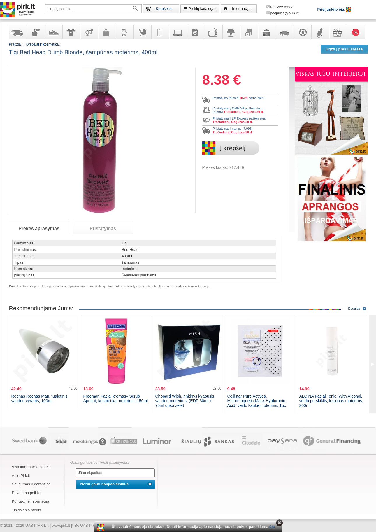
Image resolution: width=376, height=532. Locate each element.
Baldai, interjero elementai (248, 32)
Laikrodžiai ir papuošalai (124, 32)
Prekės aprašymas (38, 228)
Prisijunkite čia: (332, 9)
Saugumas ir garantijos (31, 484)
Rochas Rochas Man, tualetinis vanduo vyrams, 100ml (39, 398)
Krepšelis (163, 8)
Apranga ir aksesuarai (71, 32)
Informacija (241, 8)
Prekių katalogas (202, 8)
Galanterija (106, 32)
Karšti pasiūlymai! (357, 32)
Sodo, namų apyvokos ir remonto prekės (266, 32)
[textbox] (93, 8)
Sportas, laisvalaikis (302, 32)
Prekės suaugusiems (88, 32)
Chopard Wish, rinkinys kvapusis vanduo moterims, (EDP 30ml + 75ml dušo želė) (184, 401)
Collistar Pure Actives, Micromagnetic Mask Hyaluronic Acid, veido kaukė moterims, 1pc (256, 401)
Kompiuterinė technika (177, 32)
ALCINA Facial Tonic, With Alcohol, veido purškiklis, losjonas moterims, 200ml (331, 401)
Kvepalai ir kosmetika (35, 32)
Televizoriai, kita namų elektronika (213, 32)
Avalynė (53, 32)
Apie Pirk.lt (21, 475)
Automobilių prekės (284, 32)
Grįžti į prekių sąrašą (344, 49)
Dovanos (337, 32)
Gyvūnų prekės (320, 32)
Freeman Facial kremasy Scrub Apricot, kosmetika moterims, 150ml (115, 398)
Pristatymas (102, 228)
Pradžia (15, 44)
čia (272, 526)
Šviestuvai (231, 32)
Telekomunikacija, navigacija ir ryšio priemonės (160, 32)
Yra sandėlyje (17, 32)
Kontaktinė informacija (30, 501)
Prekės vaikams (142, 32)
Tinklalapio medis (26, 510)
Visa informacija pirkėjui (32, 467)
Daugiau (354, 308)
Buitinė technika (195, 32)
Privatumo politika (27, 493)
